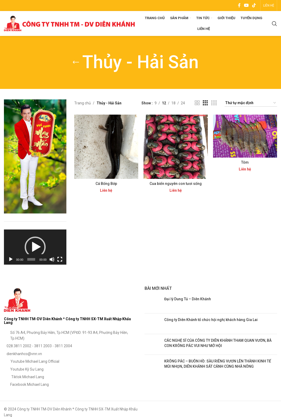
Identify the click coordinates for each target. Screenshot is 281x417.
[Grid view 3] (205, 103)
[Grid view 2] (197, 103)
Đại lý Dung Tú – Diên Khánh (187, 299)
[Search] (274, 23)
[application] (35, 247)
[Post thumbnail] (152, 303)
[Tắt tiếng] (52, 262)
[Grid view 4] (214, 103)
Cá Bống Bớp (106, 183)
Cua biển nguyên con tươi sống (176, 183)
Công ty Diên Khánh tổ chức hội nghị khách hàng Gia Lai (211, 320)
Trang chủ (82, 103)
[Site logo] (69, 23)
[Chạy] (10, 262)
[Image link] (17, 299)
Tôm (245, 162)
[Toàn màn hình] (59, 262)
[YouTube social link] (246, 5)
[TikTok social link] (254, 5)
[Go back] (75, 62)
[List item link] (70, 335)
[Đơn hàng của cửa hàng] (251, 103)
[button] (35, 247)
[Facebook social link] (239, 5)
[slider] (31, 259)
